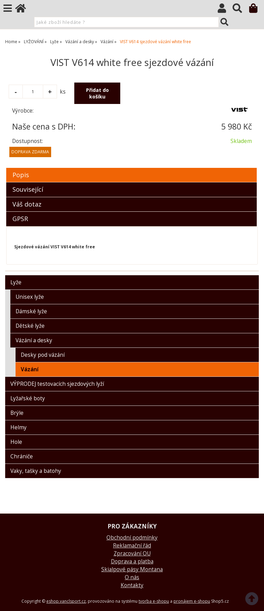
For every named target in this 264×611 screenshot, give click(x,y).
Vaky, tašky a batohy (35, 471)
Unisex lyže (30, 296)
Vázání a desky (34, 340)
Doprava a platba (132, 561)
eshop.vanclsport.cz (66, 601)
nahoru (253, 600)
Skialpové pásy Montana (132, 569)
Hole (16, 442)
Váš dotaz (26, 204)
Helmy (18, 427)
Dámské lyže (31, 311)
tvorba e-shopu (154, 601)
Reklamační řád (132, 545)
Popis (20, 175)
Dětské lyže (30, 326)
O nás (132, 577)
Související (27, 189)
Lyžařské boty (27, 398)
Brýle (16, 413)
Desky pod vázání (43, 355)
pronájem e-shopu (191, 601)
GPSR (20, 218)
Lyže (15, 282)
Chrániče (21, 456)
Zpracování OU (132, 553)
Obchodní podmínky (132, 537)
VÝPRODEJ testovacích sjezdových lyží (57, 384)
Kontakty (132, 585)
